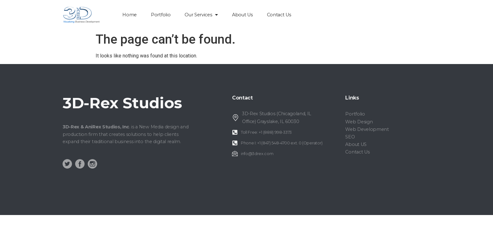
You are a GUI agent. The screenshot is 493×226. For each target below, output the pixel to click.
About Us (242, 15)
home (129, 15)
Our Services (201, 14)
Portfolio (160, 15)
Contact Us (279, 15)
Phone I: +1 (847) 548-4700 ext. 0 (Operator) (282, 143)
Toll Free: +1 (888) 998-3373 (266, 132)
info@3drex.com (257, 153)
